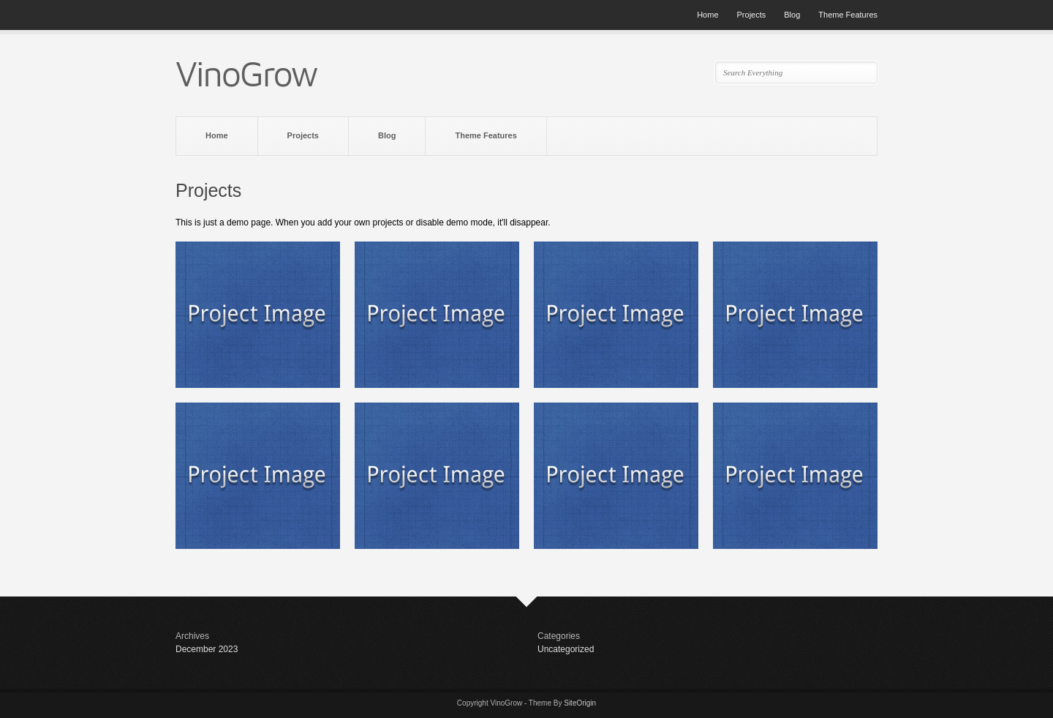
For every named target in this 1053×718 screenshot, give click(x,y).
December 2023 (207, 649)
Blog (792, 14)
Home (707, 14)
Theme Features (848, 14)
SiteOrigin (580, 703)
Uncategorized (565, 649)
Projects (751, 14)
